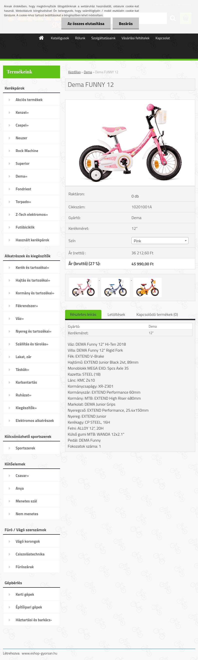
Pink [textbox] (137, 241)
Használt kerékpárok (32, 240)
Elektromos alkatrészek (35, 420)
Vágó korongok (28, 541)
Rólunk (80, 38)
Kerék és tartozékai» (32, 267)
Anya (20, 488)
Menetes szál (26, 501)
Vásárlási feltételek (135, 38)
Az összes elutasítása (86, 24)
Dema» (22, 176)
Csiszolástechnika (30, 554)
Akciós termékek (29, 100)
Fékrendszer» (27, 306)
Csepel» (22, 125)
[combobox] (159, 240)
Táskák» (22, 369)
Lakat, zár (24, 357)
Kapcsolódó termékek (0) (157, 314)
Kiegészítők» (26, 408)
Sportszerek (25, 448)
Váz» (20, 318)
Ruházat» (24, 395)
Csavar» (22, 475)
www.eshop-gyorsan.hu (39, 653)
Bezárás (126, 24)
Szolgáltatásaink (103, 38)
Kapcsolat (162, 38)
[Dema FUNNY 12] (130, 102)
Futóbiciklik (25, 227)
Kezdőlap (74, 72)
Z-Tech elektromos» (32, 214)
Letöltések (116, 314)
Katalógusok (60, 38)
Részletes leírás (83, 314)
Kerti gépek (25, 594)
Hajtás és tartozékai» (33, 280)
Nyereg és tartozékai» (34, 331)
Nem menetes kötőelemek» (27, 515)
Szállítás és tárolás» (32, 344)
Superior (23, 163)
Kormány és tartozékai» (35, 293)
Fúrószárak (25, 567)
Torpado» (23, 202)
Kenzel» (22, 112)
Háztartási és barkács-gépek (34, 621)
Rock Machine (27, 151)
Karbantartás (26, 382)
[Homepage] (41, 38)
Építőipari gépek (29, 607)
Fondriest (23, 189)
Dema (88, 72)
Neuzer (21, 138)
